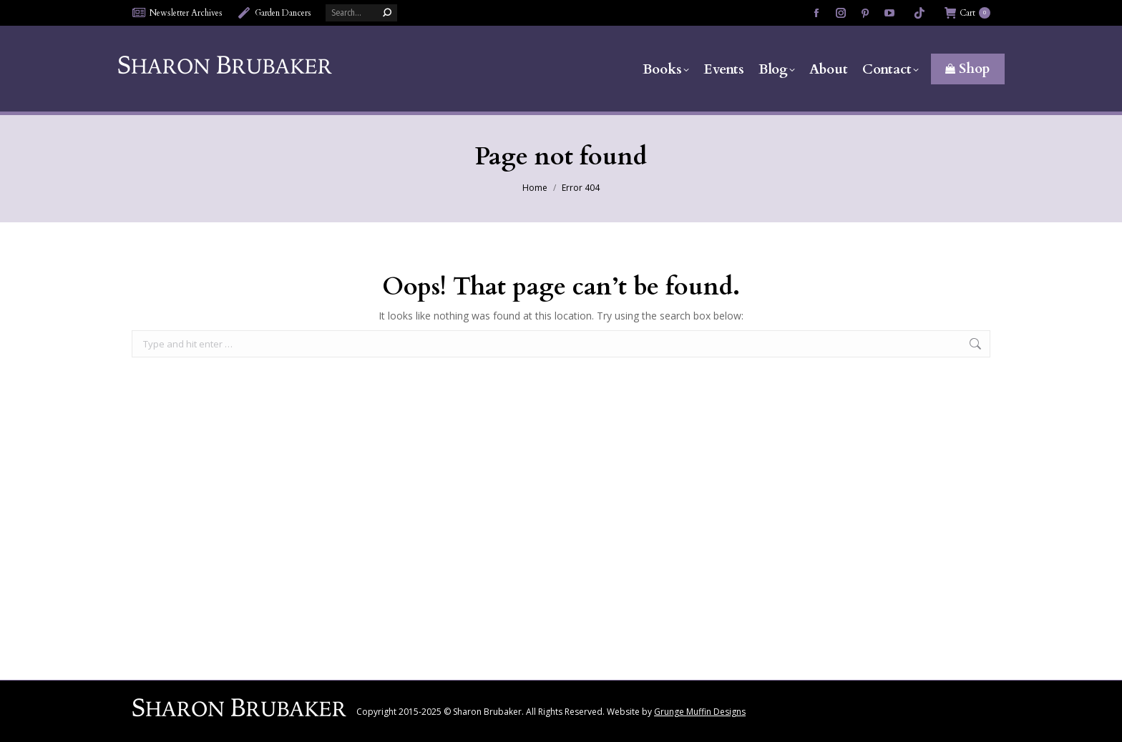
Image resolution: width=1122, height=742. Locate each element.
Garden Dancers (274, 12)
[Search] (361, 12)
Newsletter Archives (177, 12)
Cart (967, 12)
